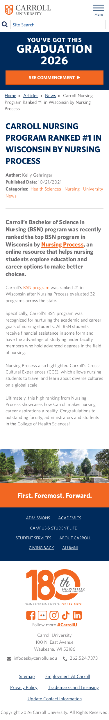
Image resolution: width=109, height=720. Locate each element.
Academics (69, 517)
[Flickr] (42, 614)
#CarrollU (67, 624)
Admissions (38, 517)
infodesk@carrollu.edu (35, 658)
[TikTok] (65, 614)
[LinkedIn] (77, 614)
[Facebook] (30, 614)
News (50, 95)
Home (10, 95)
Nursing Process (62, 244)
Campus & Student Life (53, 527)
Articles (30, 95)
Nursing (72, 188)
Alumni (70, 547)
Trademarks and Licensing (73, 687)
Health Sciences (46, 188)
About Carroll (75, 537)
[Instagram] (54, 614)
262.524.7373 (84, 658)
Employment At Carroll (67, 676)
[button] (100, 711)
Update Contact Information (55, 698)
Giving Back (41, 547)
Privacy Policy (23, 687)
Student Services (33, 537)
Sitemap (27, 676)
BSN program (36, 287)
